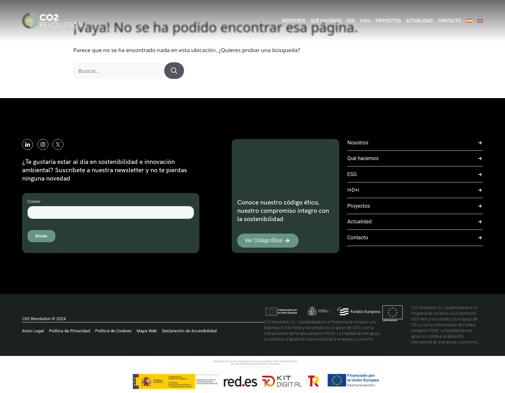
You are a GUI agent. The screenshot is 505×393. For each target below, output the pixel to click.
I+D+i (365, 20)
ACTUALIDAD (419, 20)
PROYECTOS (388, 20)
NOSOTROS (294, 20)
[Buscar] (174, 70)
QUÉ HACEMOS (326, 20)
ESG (351, 20)
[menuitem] (469, 20)
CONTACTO (449, 20)
